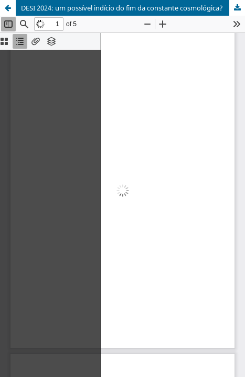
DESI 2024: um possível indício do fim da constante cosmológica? (122, 8)
